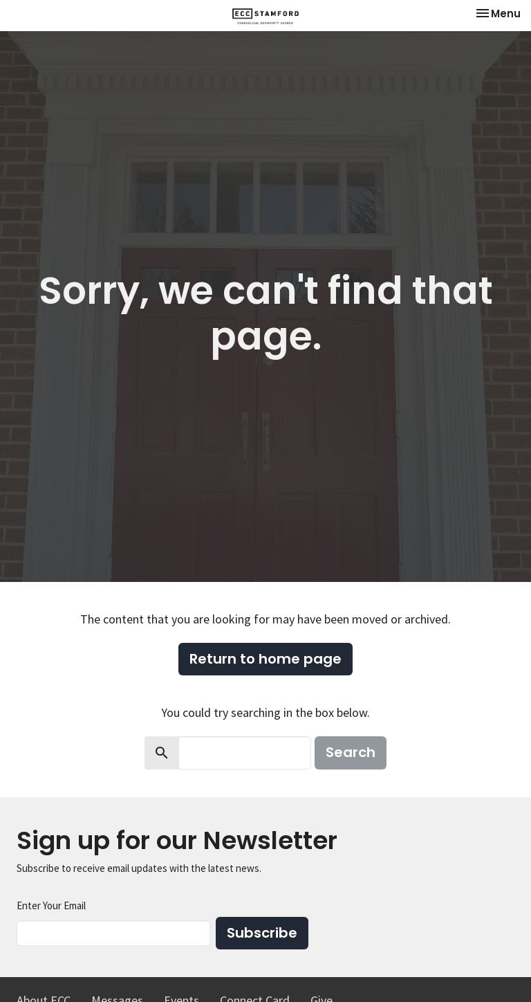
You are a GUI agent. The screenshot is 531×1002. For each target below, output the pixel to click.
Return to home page (265, 658)
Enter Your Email (51, 905)
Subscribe (262, 932)
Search (350, 752)
